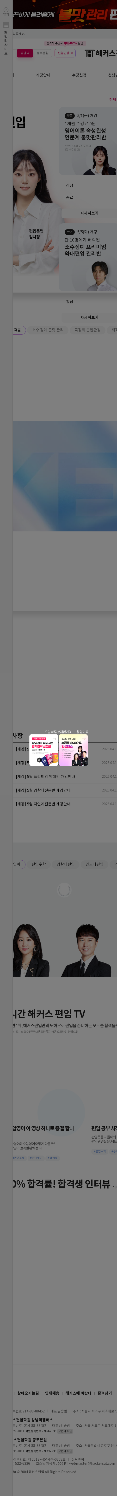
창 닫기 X (82, 732)
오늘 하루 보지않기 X (58, 732)
